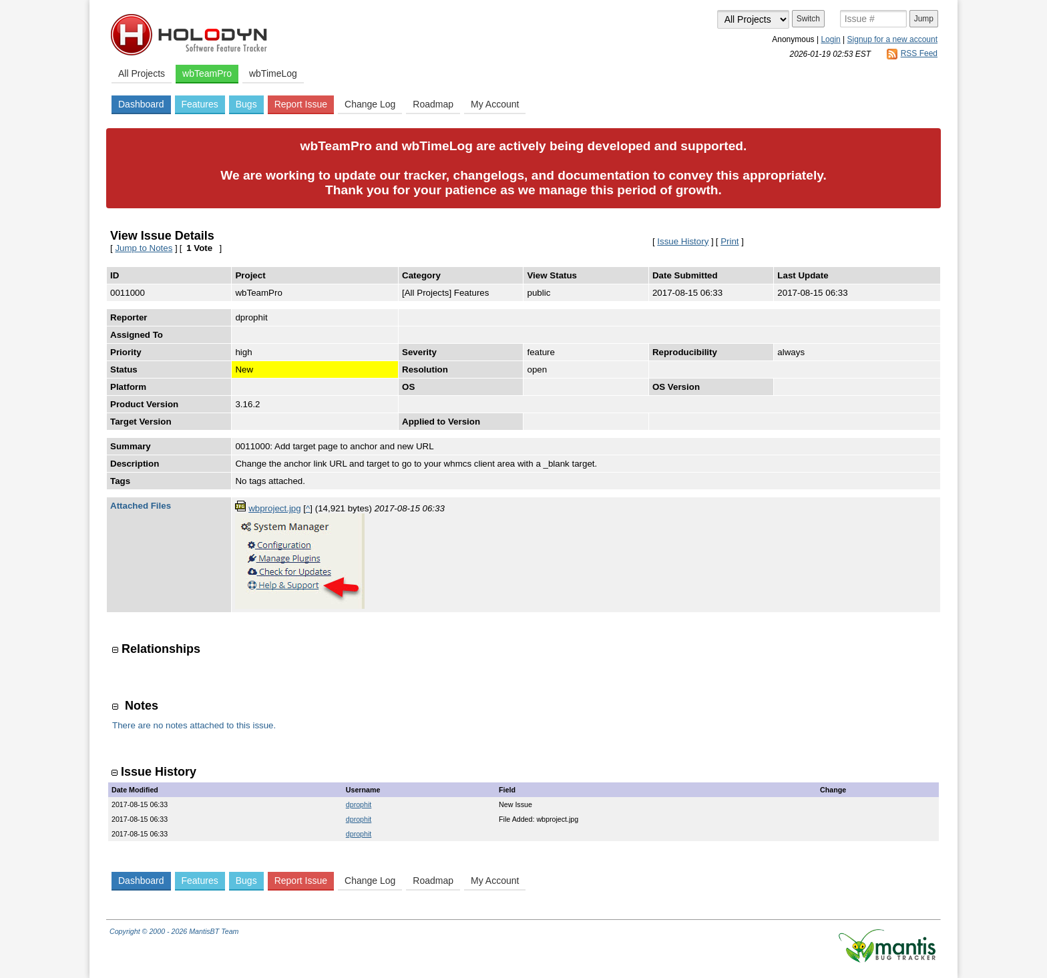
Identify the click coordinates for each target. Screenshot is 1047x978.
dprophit (359, 804)
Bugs (246, 104)
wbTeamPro (207, 73)
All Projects (141, 73)
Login (830, 39)
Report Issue (300, 104)
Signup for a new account (892, 39)
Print (729, 241)
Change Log (370, 104)
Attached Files (140, 506)
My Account (495, 104)
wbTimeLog (273, 73)
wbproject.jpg (274, 508)
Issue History (682, 241)
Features (200, 104)
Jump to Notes (143, 248)
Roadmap (433, 104)
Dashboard (141, 104)
